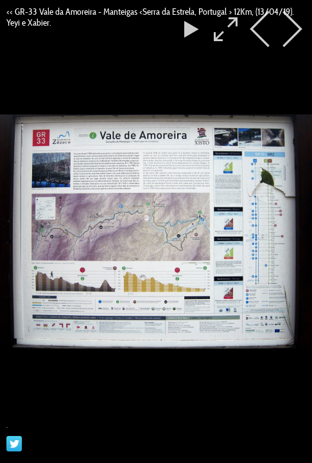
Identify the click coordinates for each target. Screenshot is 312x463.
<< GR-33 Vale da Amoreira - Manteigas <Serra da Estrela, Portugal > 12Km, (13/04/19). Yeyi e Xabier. (150, 17)
